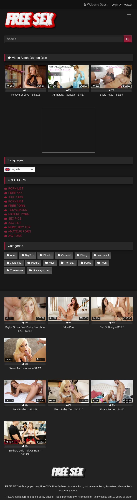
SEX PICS (12, 218)
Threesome (16, 270)
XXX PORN (13, 197)
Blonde (47, 255)
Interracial (103, 255)
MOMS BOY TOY (17, 227)
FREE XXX (13, 192)
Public (87, 262)
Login (115, 4)
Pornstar (69, 262)
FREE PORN (14, 205)
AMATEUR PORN (17, 231)
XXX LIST (12, 222)
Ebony (84, 255)
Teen (103, 262)
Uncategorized (41, 270)
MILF (52, 262)
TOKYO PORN (15, 210)
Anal (12, 255)
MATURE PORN (16, 214)
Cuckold (65, 255)
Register (127, 4)
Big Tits (29, 255)
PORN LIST (13, 188)
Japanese (15, 262)
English (12, 169)
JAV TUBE (13, 235)
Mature (35, 262)
